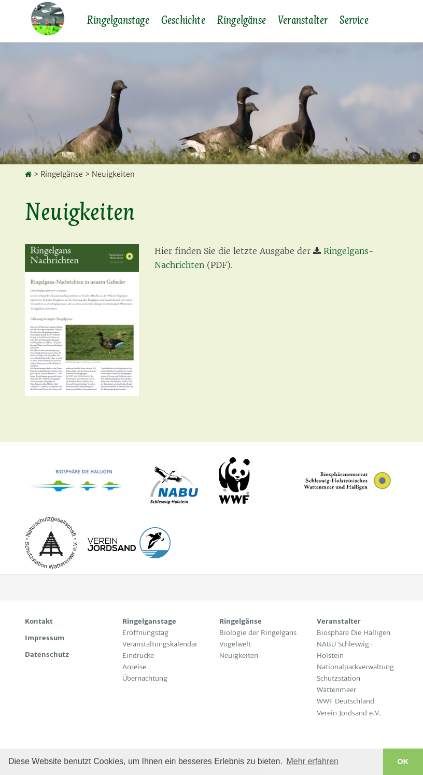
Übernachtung (144, 678)
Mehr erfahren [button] (313, 761)
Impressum (44, 637)
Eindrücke (138, 655)
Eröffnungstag (145, 632)
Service (353, 20)
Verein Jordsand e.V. (349, 713)
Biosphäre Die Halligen (353, 632)
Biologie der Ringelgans (260, 632)
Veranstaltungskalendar (160, 644)
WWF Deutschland (345, 701)
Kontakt (39, 621)
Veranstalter (302, 20)
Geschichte (183, 20)
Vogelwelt (235, 644)
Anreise (134, 667)
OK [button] (403, 761)
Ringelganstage (118, 20)
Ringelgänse (241, 20)
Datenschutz (47, 654)
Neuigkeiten (238, 655)
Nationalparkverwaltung (355, 667)
